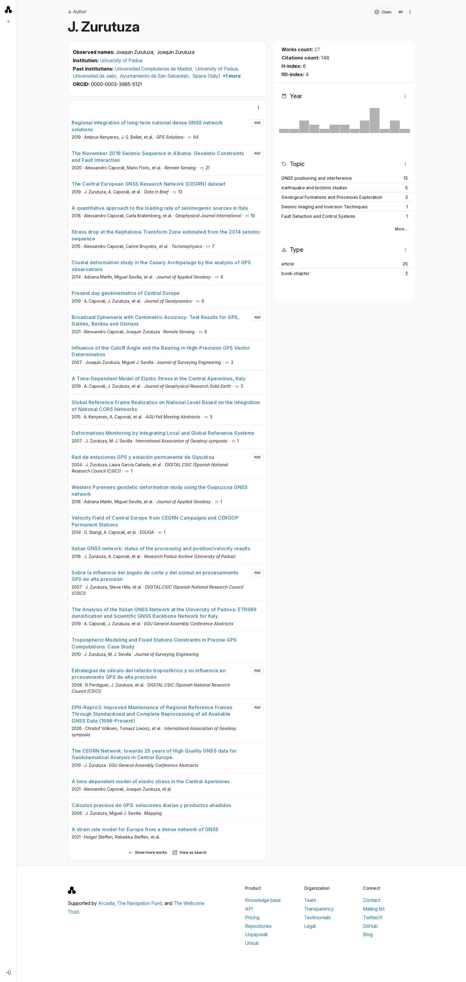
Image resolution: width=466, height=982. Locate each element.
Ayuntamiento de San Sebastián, (155, 76)
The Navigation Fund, (140, 903)
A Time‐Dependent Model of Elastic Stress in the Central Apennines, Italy (158, 378)
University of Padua (121, 60)
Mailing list (374, 909)
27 (317, 49)
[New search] (8, 21)
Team (310, 900)
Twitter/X (372, 917)
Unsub (252, 943)
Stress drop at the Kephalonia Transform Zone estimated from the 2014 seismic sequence (166, 235)
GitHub (370, 926)
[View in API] (400, 12)
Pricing (252, 917)
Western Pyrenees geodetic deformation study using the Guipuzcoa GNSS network (160, 490)
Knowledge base (263, 900)
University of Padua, (217, 69)
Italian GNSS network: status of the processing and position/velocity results (161, 548)
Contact (371, 900)
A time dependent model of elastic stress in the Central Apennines (151, 781)
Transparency (319, 909)
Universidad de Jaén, (96, 76)
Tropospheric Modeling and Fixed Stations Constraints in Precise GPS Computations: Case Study (154, 643)
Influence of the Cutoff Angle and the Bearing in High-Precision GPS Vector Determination (161, 351)
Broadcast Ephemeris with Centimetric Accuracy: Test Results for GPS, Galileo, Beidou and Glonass (155, 320)
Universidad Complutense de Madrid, (154, 69)
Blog (368, 934)
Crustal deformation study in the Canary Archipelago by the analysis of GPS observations (161, 265)
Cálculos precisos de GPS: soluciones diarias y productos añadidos (151, 805)
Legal (310, 926)
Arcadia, (107, 903)
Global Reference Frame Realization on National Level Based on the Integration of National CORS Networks (166, 405)
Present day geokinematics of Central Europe (126, 293)
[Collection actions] (410, 12)
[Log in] (8, 972)
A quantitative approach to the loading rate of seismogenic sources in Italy (160, 208)
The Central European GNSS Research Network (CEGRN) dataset (148, 184)
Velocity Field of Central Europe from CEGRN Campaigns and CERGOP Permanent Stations (155, 521)
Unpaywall (256, 934)
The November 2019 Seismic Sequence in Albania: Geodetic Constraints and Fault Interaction (158, 156)
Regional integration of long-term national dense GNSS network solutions (147, 126)
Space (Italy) (206, 76)
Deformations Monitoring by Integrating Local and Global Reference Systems (163, 433)
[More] (258, 107)
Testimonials (317, 917)
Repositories (258, 926)
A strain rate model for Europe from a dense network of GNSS (145, 829)
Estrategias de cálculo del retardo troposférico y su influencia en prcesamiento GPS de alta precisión (149, 673)
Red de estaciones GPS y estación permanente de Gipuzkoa (143, 457)
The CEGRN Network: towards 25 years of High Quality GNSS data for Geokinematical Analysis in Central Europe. (154, 754)
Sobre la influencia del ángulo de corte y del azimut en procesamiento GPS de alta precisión (155, 576)
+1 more (231, 76)
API (249, 909)
